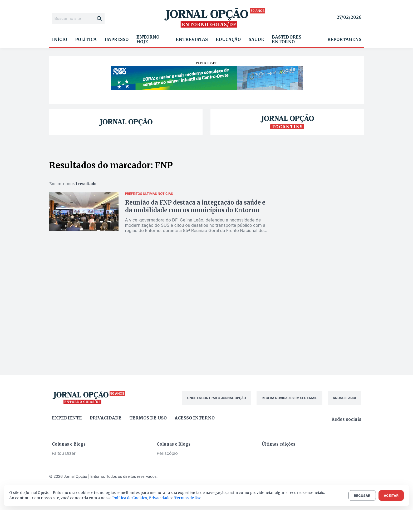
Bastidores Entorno (286, 39)
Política (86, 39)
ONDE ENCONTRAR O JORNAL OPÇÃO (216, 398)
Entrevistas (192, 39)
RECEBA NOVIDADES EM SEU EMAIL (289, 398)
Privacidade (105, 417)
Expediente (67, 417)
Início (59, 39)
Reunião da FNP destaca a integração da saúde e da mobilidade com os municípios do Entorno (195, 206)
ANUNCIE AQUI (344, 398)
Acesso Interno (195, 417)
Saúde (256, 39)
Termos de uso (148, 417)
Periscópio (167, 453)
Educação (228, 39)
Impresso (117, 39)
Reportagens (344, 39)
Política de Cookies (129, 497)
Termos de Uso (187, 497)
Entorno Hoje (147, 39)
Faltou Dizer (64, 453)
